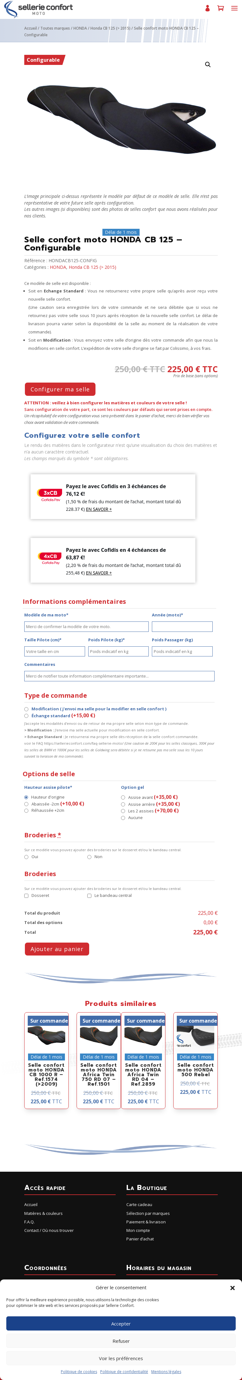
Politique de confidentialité (124, 1371)
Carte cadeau (139, 1204)
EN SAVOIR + (99, 509)
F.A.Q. (29, 1222)
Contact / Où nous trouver (49, 1230)
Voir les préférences (121, 1358)
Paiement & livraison (146, 1222)
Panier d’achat (220, 11)
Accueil (30, 28)
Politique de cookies (79, 1371)
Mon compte (207, 11)
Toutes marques (55, 28)
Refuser (121, 1341)
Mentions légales (166, 1371)
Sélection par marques (148, 1213)
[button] (232, 1288)
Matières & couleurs (43, 1213)
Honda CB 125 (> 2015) (110, 28)
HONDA (80, 28)
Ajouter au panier (57, 949)
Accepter (121, 1323)
